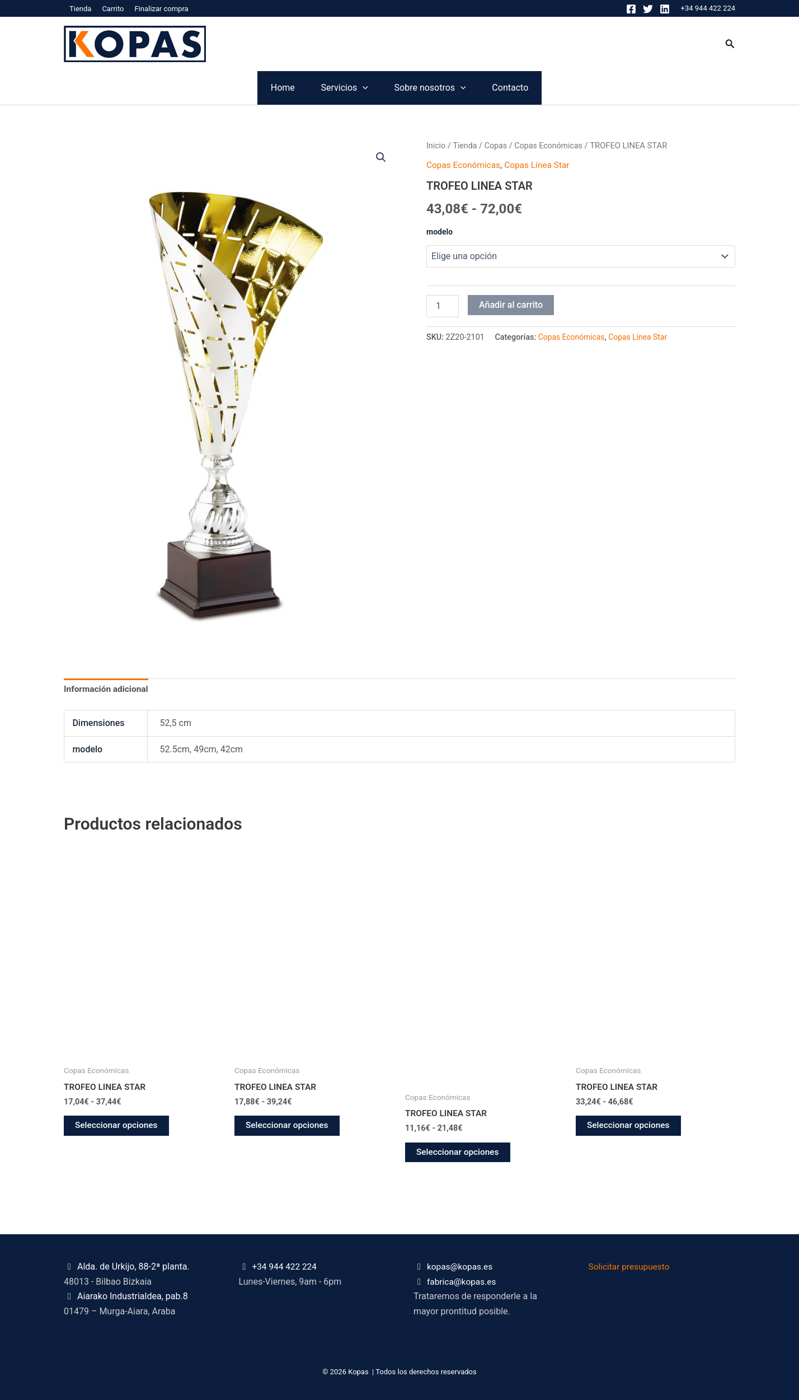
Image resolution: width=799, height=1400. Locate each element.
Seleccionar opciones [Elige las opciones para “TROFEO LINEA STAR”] (118, 1127)
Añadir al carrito (511, 304)
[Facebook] (631, 9)
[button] (730, 44)
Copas (498, 146)
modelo (439, 231)
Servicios (323, 88)
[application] (342, 88)
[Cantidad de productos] (442, 305)
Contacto (571, 87)
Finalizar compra (161, 8)
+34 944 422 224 (708, 8)
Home (221, 87)
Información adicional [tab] (107, 690)
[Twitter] (648, 9)
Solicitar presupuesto (631, 1266)
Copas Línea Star (541, 165)
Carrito (113, 8)
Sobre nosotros (450, 88)
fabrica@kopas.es (463, 1281)
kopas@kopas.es (461, 1266)
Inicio (436, 146)
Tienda (80, 8)
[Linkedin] (665, 9)
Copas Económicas (552, 146)
